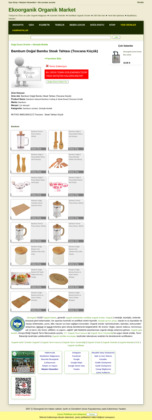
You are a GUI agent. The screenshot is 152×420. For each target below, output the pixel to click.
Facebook (76, 356)
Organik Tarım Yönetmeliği (102, 333)
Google (76, 359)
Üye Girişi (13, 2)
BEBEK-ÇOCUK (77, 25)
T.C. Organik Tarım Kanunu (75, 333)
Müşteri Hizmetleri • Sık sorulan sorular (37, 2)
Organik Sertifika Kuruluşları (64, 336)
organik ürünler (98, 318)
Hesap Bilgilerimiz (103, 369)
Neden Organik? (33, 342)
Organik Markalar (126, 342)
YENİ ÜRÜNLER (128, 25)
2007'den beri (99, 15)
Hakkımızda (50, 353)
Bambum (22, 102)
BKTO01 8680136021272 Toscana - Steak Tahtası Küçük (37, 114)
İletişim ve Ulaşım (49, 366)
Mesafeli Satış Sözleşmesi (103, 353)
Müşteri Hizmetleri (50, 369)
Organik (109, 318)
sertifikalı (87, 318)
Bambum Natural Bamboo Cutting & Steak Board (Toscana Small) (54, 99)
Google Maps (76, 362)
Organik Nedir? (17, 342)
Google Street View (76, 366)
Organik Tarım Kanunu (51, 342)
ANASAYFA (18, 25)
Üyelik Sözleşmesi (103, 366)
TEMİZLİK (59, 25)
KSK (137, 342)
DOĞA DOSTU (97, 25)
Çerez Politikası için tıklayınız (71, 414)
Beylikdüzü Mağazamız (50, 356)
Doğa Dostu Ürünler (21, 44)
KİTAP (112, 25)
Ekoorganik (32, 318)
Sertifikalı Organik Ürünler (79, 15)
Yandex (76, 369)
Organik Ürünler (94, 342)
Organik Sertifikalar (76, 345)
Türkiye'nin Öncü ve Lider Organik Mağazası (28, 15)
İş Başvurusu (49, 362)
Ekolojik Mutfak (40, 44)
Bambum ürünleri (30, 108)
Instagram (76, 353)
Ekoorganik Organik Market (42, 10)
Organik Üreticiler (109, 342)
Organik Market (49, 318)
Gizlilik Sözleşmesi (103, 362)
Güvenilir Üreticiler (57, 15)
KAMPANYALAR (20, 30)
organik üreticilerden (74, 318)
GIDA (31, 25)
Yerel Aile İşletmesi (116, 15)
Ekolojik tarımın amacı (107, 321)
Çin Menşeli (24, 105)
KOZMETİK (44, 25)
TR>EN (140, 2)
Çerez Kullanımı (103, 372)
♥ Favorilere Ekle (53, 59)
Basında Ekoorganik (49, 359)
